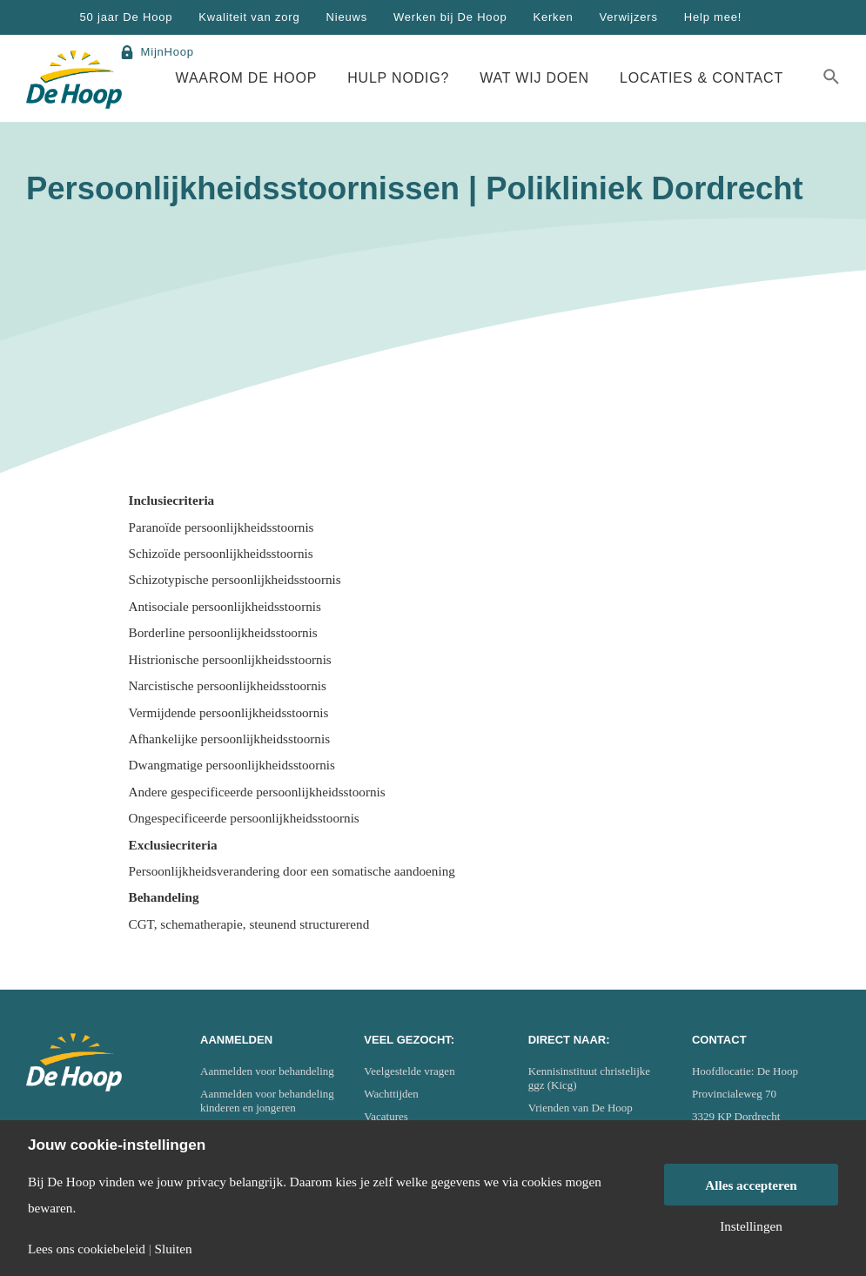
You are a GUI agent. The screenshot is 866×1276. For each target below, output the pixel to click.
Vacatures (386, 1116)
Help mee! (713, 17)
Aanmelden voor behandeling (267, 1071)
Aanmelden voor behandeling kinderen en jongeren (267, 1100)
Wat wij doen (534, 78)
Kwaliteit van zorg (248, 17)
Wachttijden (391, 1093)
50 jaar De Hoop (126, 17)
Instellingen (751, 1225)
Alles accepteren (751, 1185)
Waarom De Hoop (247, 78)
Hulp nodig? (398, 78)
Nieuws (346, 17)
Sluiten (173, 1248)
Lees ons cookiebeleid (86, 1248)
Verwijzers (628, 17)
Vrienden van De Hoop (580, 1107)
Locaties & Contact (701, 78)
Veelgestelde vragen (409, 1071)
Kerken (553, 17)
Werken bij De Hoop (450, 17)
